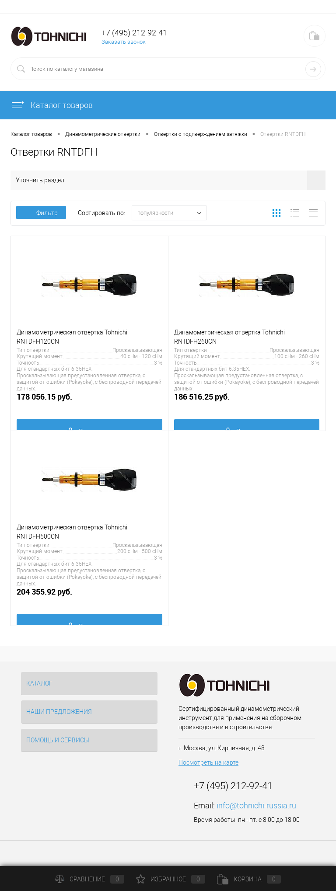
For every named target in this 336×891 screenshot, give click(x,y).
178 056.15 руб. (89, 401)
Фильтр (41, 212)
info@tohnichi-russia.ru (256, 805)
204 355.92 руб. (89, 596)
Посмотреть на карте (208, 762)
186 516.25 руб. (247, 401)
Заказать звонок (124, 41)
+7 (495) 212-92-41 (134, 32)
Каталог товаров (51, 105)
